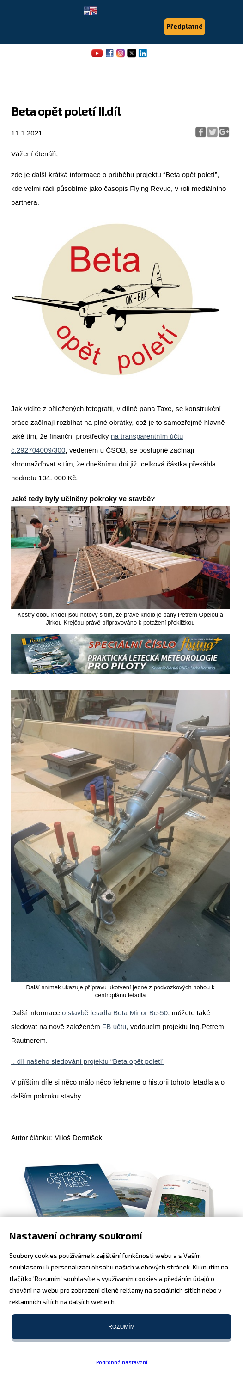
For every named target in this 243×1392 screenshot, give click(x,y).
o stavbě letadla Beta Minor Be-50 (115, 1013)
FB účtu (114, 1026)
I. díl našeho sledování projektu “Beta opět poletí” (87, 1061)
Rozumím (121, 1327)
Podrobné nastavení (121, 1362)
